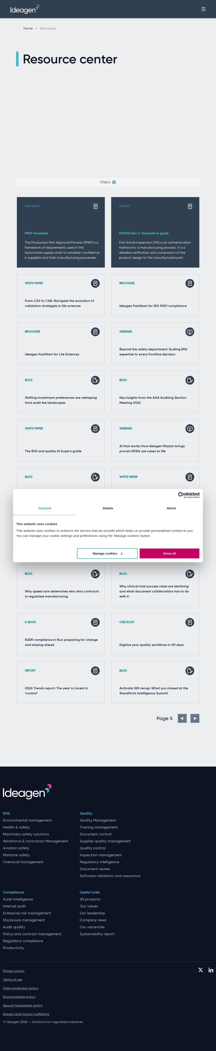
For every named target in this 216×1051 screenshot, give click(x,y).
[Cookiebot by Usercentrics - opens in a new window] (181, 495)
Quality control (93, 848)
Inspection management (101, 855)
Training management (99, 827)
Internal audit (14, 906)
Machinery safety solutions (26, 834)
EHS (6, 813)
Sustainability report (97, 934)
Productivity (13, 948)
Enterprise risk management (27, 913)
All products (90, 899)
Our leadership (92, 913)
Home (30, 28)
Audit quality (14, 927)
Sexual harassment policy (23, 1005)
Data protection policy (20, 988)
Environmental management (27, 820)
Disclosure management (24, 920)
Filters (108, 182)
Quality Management (98, 820)
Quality (86, 813)
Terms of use (12, 980)
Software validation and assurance (110, 876)
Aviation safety (16, 848)
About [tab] (171, 508)
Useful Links (90, 892)
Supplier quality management (105, 841)
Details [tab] (108, 508)
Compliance (13, 892)
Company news (93, 920)
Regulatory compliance (23, 941)
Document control (95, 834)
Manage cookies (107, 553)
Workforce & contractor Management (35, 841)
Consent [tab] (44, 508)
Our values (89, 906)
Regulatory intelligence (99, 862)
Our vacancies (92, 927)
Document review (95, 869)
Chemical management (23, 862)
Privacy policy (13, 971)
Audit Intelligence (18, 899)
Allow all (169, 553)
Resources (48, 28)
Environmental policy (19, 997)
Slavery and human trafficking (26, 1014)
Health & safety (16, 827)
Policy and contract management (32, 934)
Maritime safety (16, 855)
